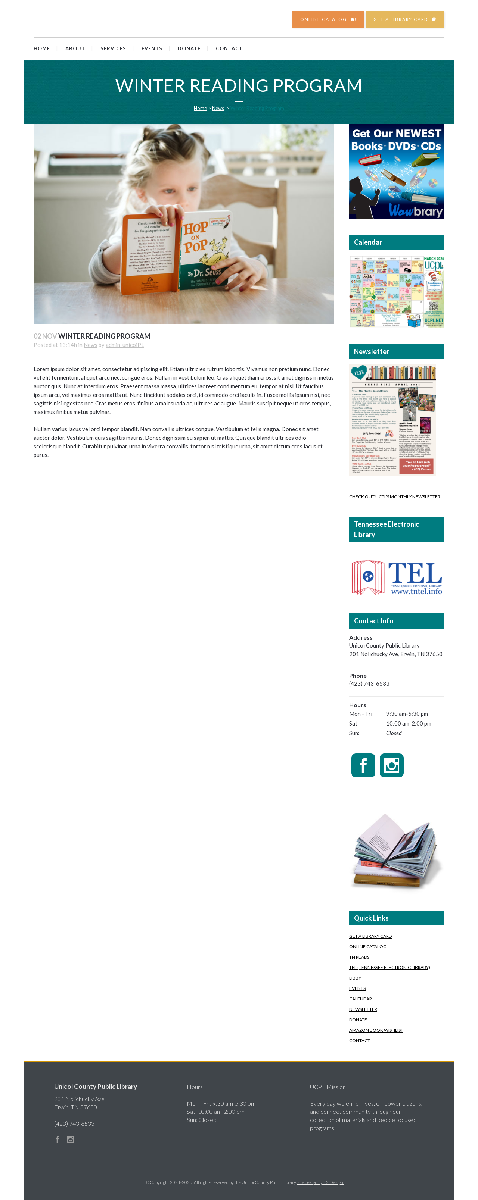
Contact (359, 1040)
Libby (355, 978)
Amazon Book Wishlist (376, 1030)
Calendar (360, 999)
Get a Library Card (405, 19)
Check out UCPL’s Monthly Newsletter (394, 496)
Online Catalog (328, 19)
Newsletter (363, 1009)
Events (357, 988)
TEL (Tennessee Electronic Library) (389, 967)
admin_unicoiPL (125, 344)
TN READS (359, 957)
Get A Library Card (370, 936)
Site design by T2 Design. (320, 1182)
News (218, 108)
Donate (358, 1019)
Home (200, 108)
